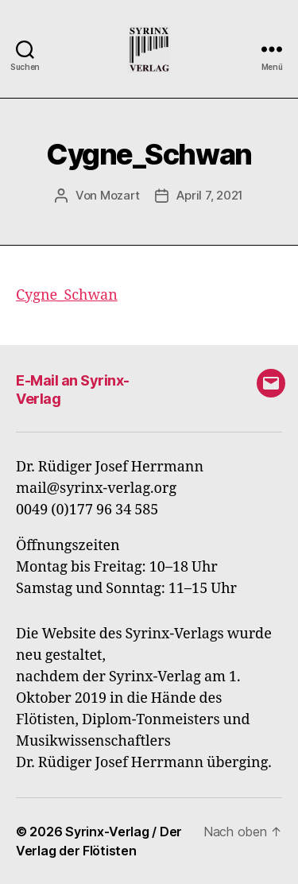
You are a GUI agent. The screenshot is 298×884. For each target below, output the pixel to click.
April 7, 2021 (209, 195)
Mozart (119, 195)
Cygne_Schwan (67, 295)
